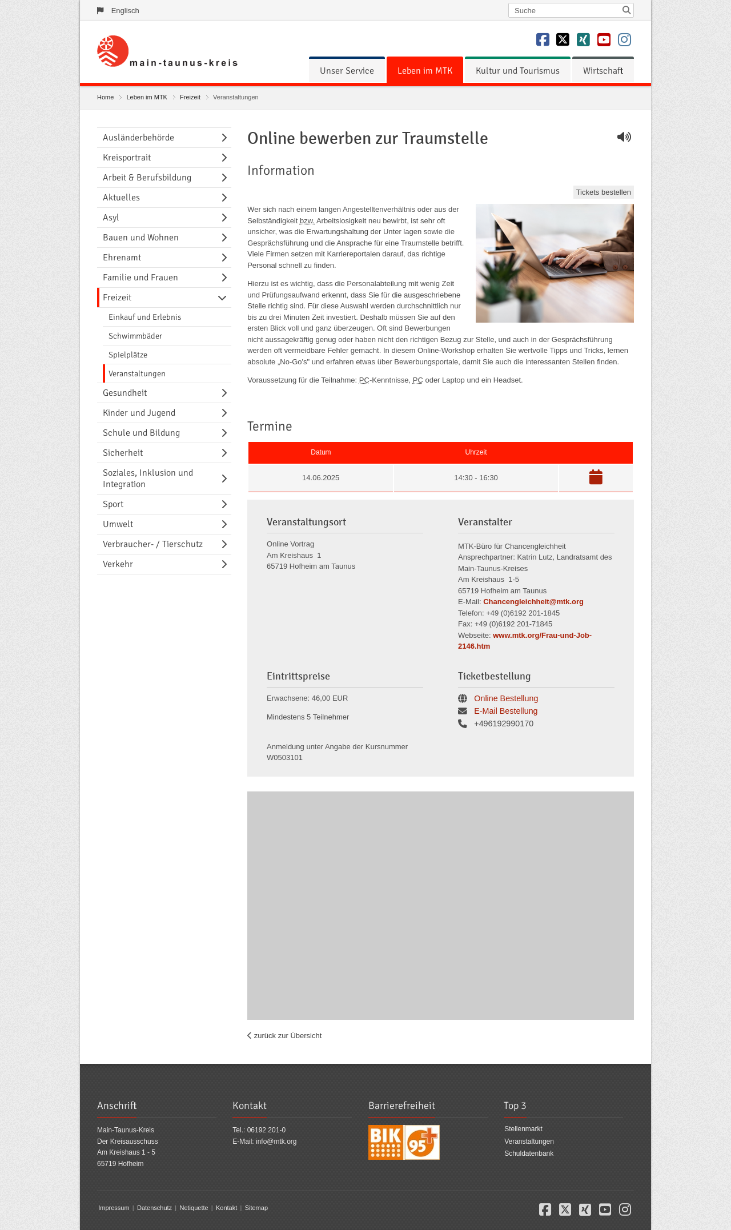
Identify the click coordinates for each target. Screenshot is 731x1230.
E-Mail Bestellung (505, 711)
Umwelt (118, 524)
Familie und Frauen (140, 277)
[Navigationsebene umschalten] (226, 137)
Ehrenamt (122, 257)
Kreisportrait (127, 157)
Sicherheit (123, 453)
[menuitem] (347, 71)
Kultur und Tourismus (518, 71)
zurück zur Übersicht (287, 1035)
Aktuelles (121, 197)
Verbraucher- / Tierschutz (153, 544)
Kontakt (226, 1207)
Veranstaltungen (137, 373)
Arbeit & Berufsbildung (147, 177)
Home (105, 97)
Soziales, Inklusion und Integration (148, 478)
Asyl (111, 217)
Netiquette (193, 1207)
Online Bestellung (506, 698)
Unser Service (347, 71)
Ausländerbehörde (138, 137)
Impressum (113, 1207)
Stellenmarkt (523, 1129)
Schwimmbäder (135, 336)
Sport (113, 504)
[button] (596, 480)
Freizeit (190, 97)
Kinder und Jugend (139, 413)
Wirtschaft (603, 71)
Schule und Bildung (141, 433)
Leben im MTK (424, 71)
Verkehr (118, 564)
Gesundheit (125, 393)
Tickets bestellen (603, 192)
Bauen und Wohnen (141, 237)
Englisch (125, 10)
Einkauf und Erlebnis (145, 317)
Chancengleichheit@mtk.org (533, 601)
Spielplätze (128, 354)
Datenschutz (154, 1207)
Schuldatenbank (528, 1153)
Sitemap (256, 1207)
